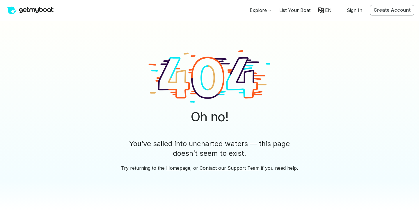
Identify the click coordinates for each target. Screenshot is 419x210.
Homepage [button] (178, 168)
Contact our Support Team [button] (230, 168)
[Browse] (260, 10)
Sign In (354, 10)
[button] (294, 10)
